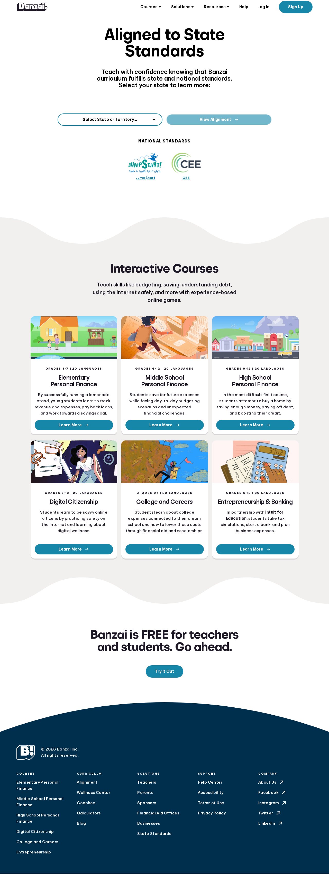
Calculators (88, 814)
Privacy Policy (212, 814)
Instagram (272, 804)
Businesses (148, 825)
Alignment (87, 784)
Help (244, 8)
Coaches (86, 804)
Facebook (272, 794)
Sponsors (146, 804)
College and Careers (37, 843)
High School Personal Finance (37, 819)
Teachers (146, 784)
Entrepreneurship (33, 853)
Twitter (269, 814)
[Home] (32, 7)
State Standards (154, 835)
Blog (81, 825)
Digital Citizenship (35, 833)
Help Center (210, 784)
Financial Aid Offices (158, 814)
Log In (263, 8)
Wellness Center (93, 794)
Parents (145, 794)
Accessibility (211, 794)
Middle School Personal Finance (40, 803)
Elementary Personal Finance (37, 787)
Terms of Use (211, 804)
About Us (271, 784)
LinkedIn (270, 825)
